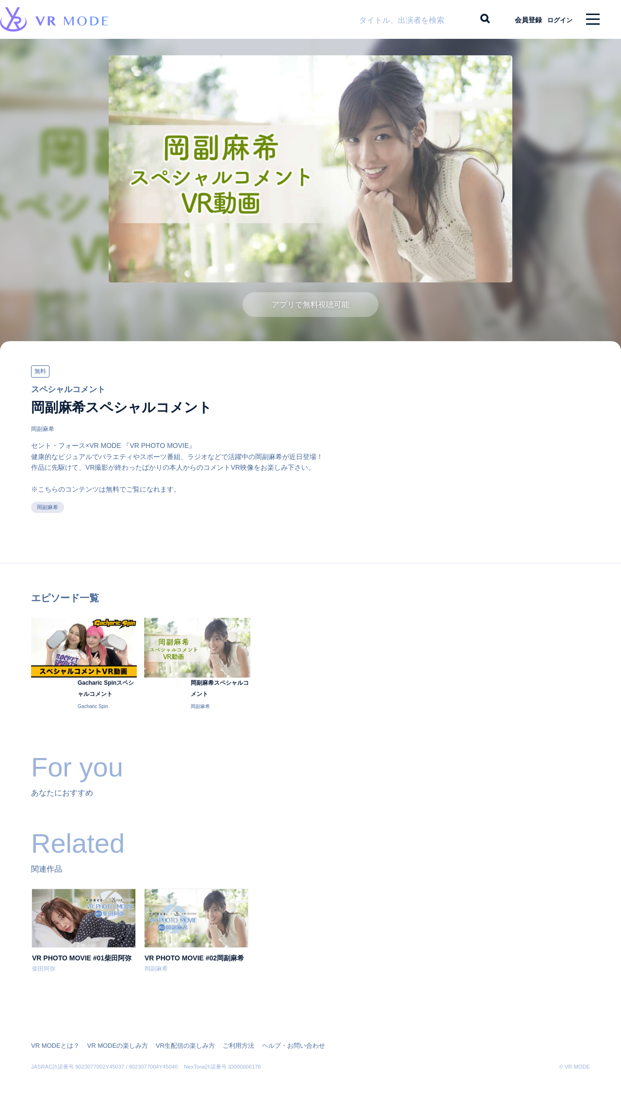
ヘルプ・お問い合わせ (275, 1040)
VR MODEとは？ (53, 1040)
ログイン (555, 19)
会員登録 (519, 19)
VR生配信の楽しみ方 (174, 1040)
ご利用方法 (224, 1040)
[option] (83, 946)
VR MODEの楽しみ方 (111, 1040)
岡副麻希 (42, 436)
